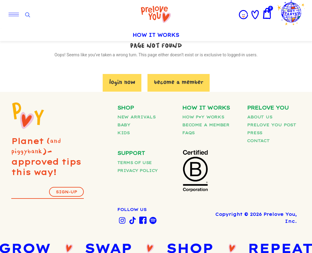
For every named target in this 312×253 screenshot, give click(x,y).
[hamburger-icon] (13, 14)
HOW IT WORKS (156, 35)
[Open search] (27, 15)
